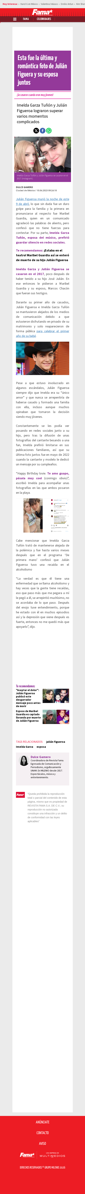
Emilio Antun (67, 4)
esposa (41, 747)
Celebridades (44, 19)
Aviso (42, 1144)
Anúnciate (42, 1122)
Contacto (43, 1133)
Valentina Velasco (49, 4)
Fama (26, 19)
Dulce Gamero (24, 187)
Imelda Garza (24, 747)
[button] (36, 130)
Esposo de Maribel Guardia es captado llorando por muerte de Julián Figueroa (28, 716)
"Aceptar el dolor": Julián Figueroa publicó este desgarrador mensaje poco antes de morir (28, 698)
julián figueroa (55, 742)
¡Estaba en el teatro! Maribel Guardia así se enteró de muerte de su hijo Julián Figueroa (42, 255)
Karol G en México (29, 4)
